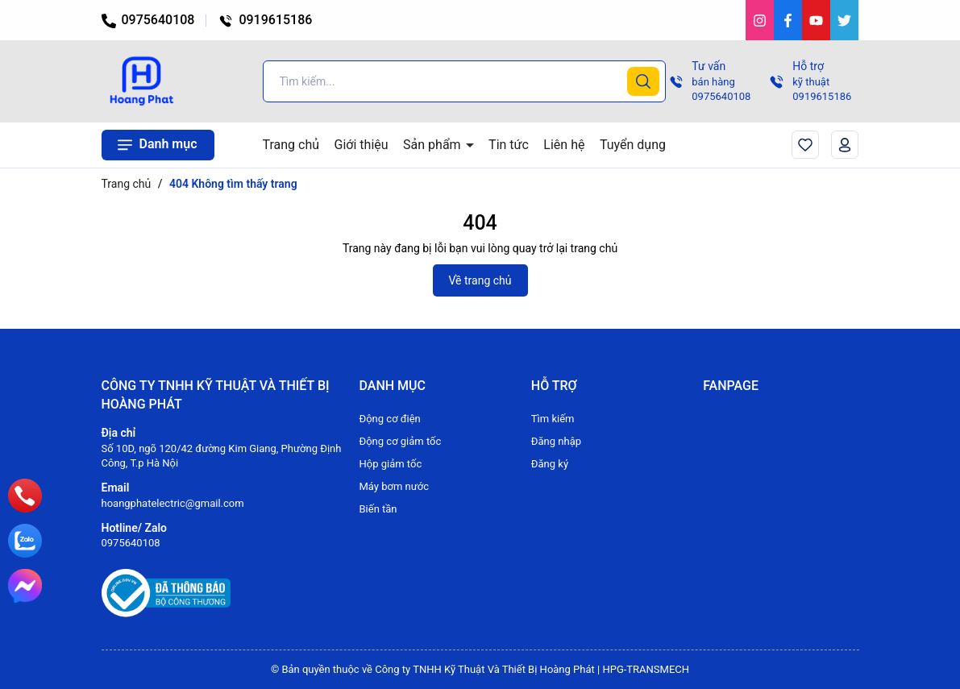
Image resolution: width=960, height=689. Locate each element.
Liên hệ (563, 144)
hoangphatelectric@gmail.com (173, 503)
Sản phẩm (433, 144)
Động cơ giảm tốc (400, 441)
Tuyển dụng (633, 144)
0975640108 (148, 19)
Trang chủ (291, 144)
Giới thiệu (362, 144)
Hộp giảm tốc (390, 464)
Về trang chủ (480, 280)
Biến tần (378, 509)
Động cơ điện (389, 419)
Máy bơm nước (394, 486)
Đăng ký (549, 464)
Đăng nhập (556, 441)
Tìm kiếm (553, 419)
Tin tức (508, 144)
